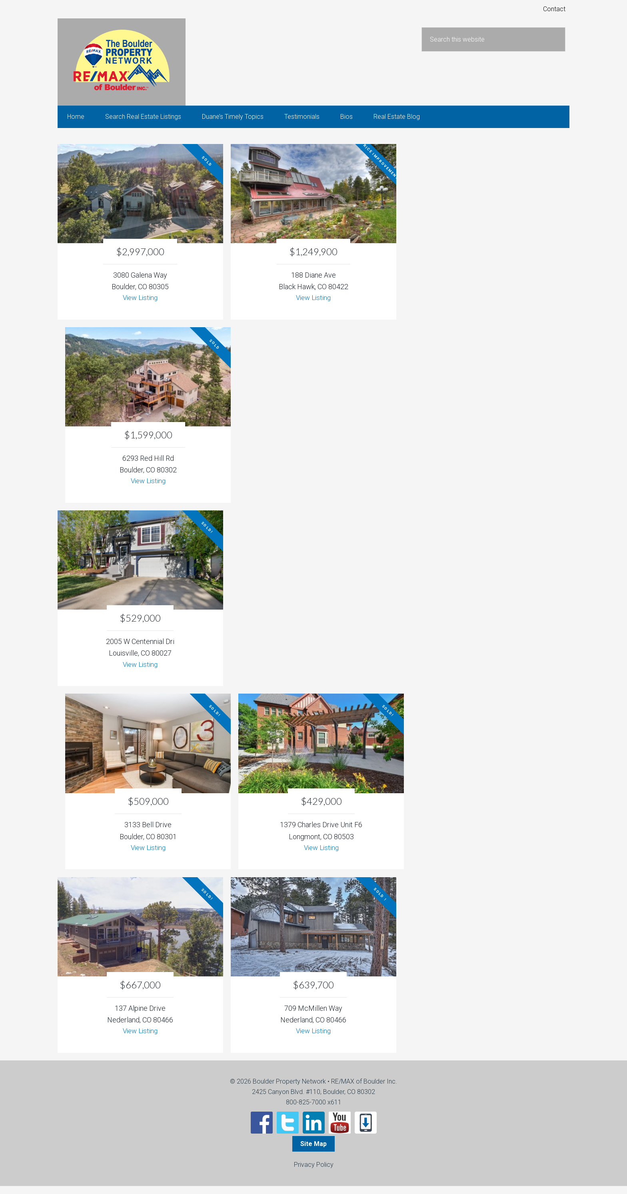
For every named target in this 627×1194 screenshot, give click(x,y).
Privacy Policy (313, 1172)
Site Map (313, 1152)
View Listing (140, 303)
